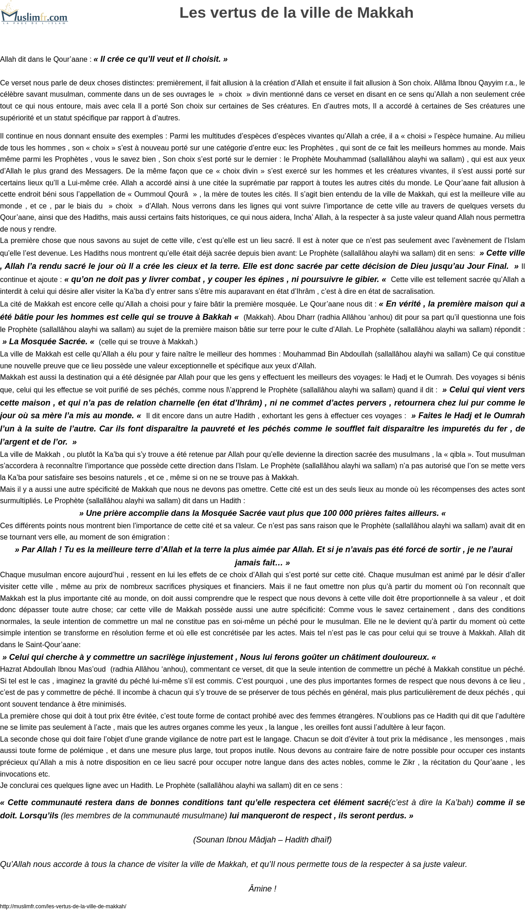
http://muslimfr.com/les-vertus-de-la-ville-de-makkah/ (63, 906)
